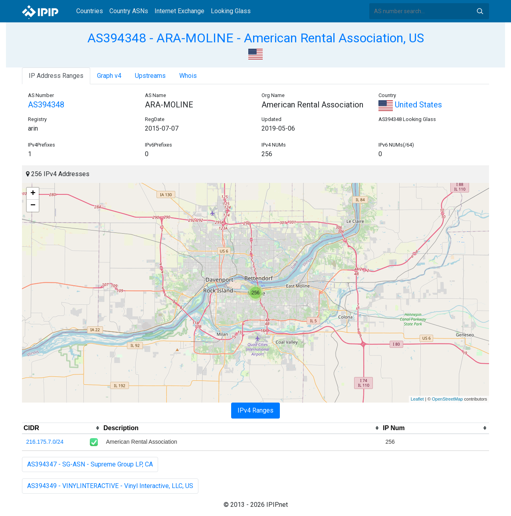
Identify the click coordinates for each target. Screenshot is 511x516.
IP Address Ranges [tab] (56, 75)
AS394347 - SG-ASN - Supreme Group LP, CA (90, 464)
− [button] (33, 206)
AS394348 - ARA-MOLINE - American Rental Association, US (255, 38)
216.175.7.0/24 (44, 442)
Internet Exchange (179, 11)
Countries (89, 11)
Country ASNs (128, 11)
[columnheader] (62, 428)
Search (479, 11)
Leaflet (417, 399)
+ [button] (33, 194)
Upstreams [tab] (150, 75)
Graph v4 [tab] (109, 75)
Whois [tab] (188, 75)
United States (410, 104)
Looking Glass (231, 11)
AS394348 (46, 104)
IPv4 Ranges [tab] (255, 410)
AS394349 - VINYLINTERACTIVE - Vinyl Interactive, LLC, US (110, 486)
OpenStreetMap (447, 399)
